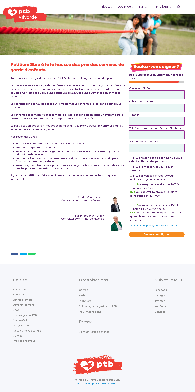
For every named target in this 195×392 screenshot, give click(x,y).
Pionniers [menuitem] (85, 301)
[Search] (179, 7)
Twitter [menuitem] (160, 301)
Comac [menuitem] (83, 290)
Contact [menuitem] (160, 311)
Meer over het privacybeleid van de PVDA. (153, 225)
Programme (21, 325)
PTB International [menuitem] (90, 311)
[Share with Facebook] (14, 254)
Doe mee (124, 6)
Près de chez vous (24, 340)
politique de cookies (105, 383)
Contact (18, 335)
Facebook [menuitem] (161, 290)
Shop (16, 310)
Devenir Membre (23, 304)
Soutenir (18, 294)
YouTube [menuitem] (160, 306)
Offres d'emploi (23, 299)
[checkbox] (157, 168)
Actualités (19, 289)
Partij (143, 6)
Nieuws (106, 6)
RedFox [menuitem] (84, 295)
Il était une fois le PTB (27, 330)
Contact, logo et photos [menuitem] (94, 331)
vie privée (83, 383)
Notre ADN (20, 320)
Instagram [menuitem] (161, 295)
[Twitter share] (23, 254)
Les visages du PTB (25, 315)
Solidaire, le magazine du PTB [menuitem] (98, 306)
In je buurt (163, 6)
